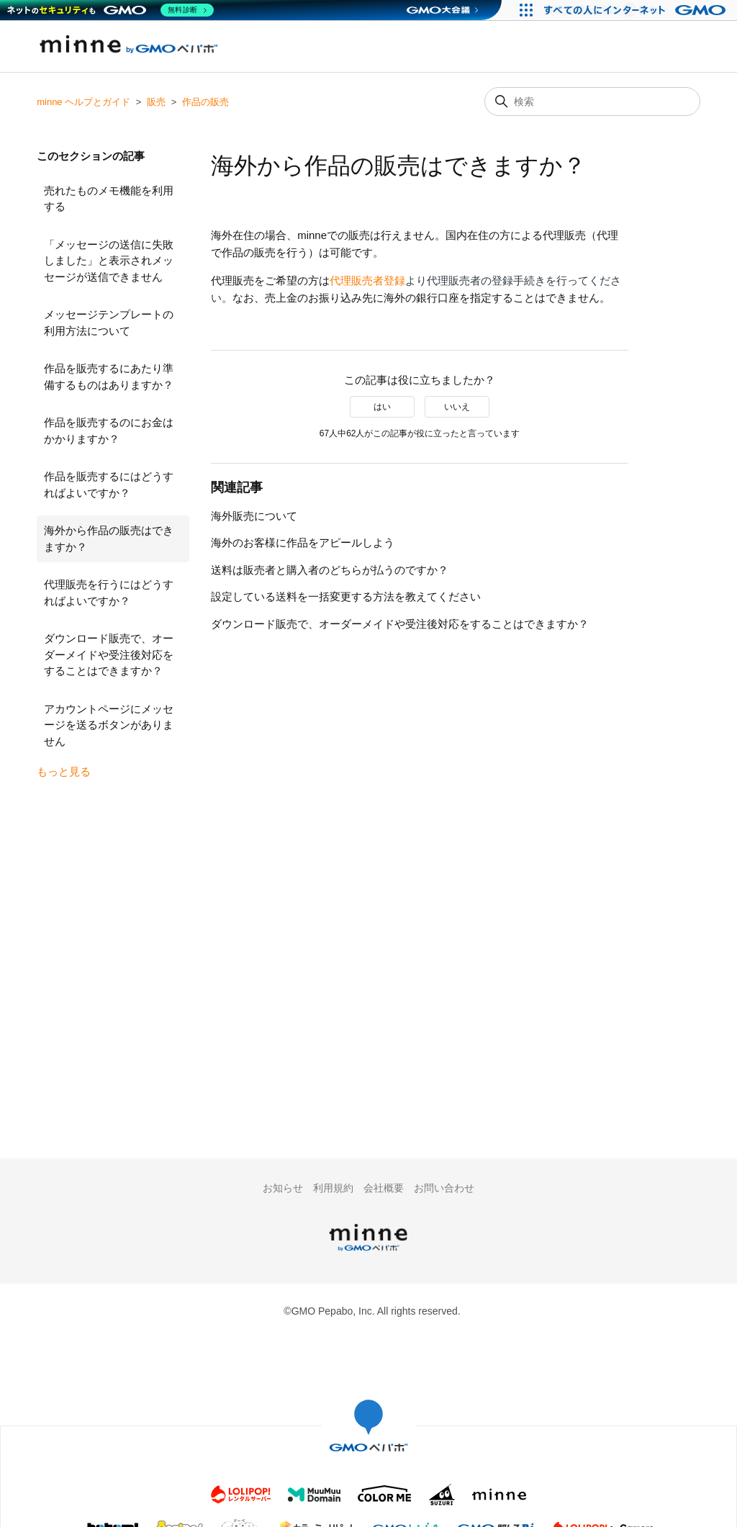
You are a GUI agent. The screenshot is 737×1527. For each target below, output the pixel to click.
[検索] (592, 101)
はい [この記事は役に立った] (382, 407)
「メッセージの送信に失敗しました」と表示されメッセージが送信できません (108, 260)
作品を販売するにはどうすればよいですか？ (108, 484)
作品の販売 (205, 101)
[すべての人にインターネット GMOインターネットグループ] (636, 10)
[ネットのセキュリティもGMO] (110, 10)
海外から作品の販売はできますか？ (108, 538)
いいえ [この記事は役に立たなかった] (457, 407)
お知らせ (283, 1188)
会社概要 (383, 1188)
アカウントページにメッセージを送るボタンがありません (108, 725)
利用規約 (333, 1188)
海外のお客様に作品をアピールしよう (302, 542)
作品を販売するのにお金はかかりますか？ (108, 430)
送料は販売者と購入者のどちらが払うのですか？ (329, 570)
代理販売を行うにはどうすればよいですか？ (108, 592)
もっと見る (64, 771)
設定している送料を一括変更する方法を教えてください (346, 596)
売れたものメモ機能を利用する (108, 198)
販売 (156, 101)
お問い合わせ (444, 1188)
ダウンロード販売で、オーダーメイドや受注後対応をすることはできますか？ (108, 654)
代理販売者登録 (367, 280)
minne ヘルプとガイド (83, 101)
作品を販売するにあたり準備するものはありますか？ (108, 376)
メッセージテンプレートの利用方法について (108, 322)
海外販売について (254, 516)
